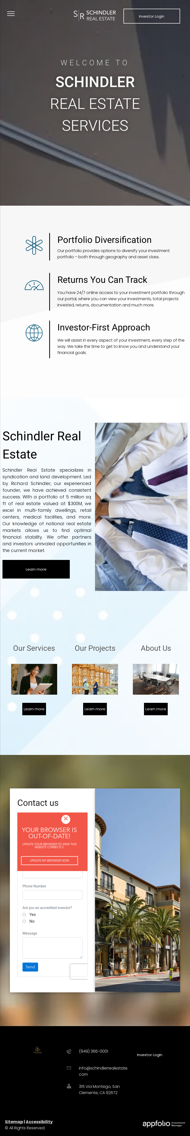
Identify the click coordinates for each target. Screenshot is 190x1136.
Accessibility (39, 1122)
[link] (151, 16)
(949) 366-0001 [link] (93, 1051)
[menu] (10, 13)
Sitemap (14, 1122)
